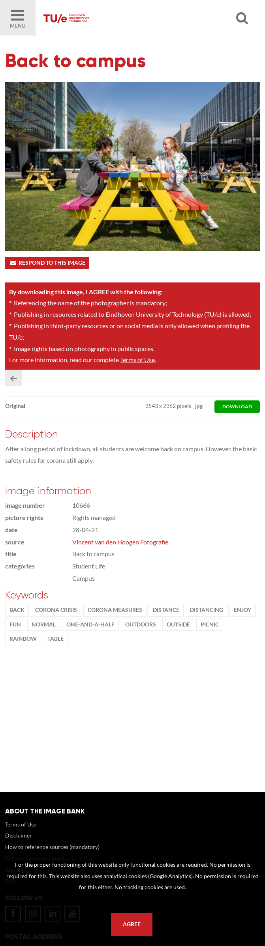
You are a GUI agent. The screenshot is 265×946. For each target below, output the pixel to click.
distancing (206, 610)
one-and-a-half (90, 624)
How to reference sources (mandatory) (52, 846)
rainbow (23, 639)
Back (16, 610)
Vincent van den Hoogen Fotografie (120, 542)
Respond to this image (47, 263)
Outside (178, 624)
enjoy (242, 610)
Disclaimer (18, 835)
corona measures (115, 610)
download (237, 406)
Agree (132, 924)
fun (15, 624)
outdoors (140, 624)
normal (44, 624)
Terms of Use (137, 359)
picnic (210, 624)
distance (166, 610)
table (55, 639)
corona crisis (56, 610)
